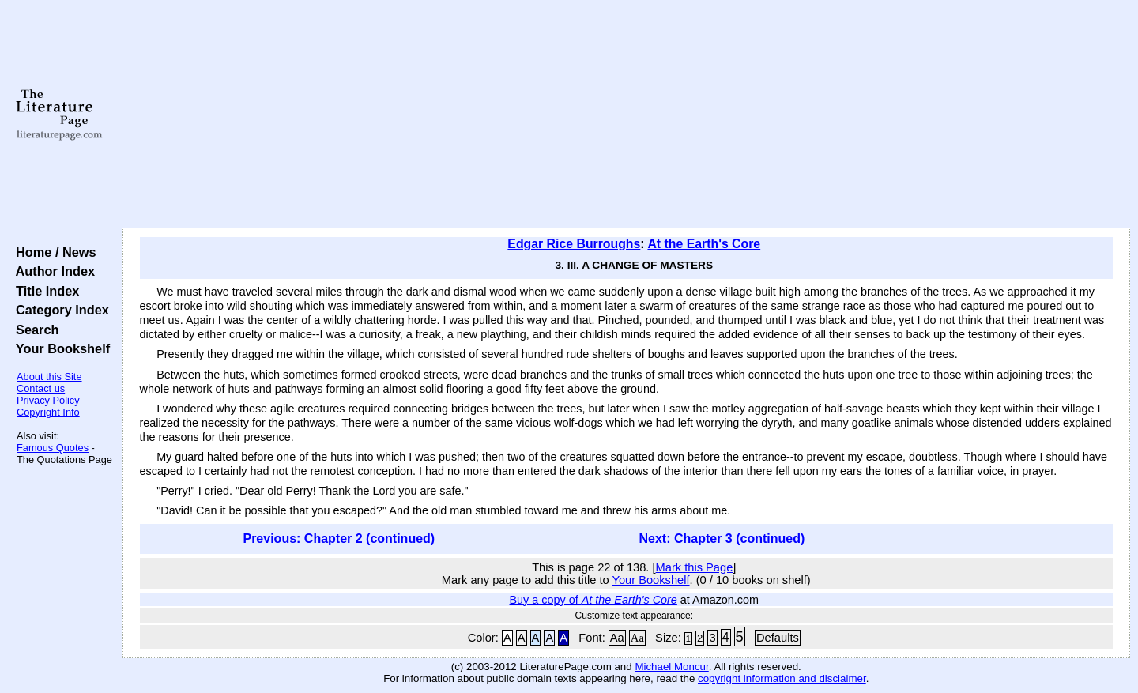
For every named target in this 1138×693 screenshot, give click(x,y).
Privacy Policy (48, 400)
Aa (617, 637)
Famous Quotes (53, 448)
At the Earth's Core (703, 243)
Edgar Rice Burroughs (573, 243)
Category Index (59, 310)
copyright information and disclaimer (782, 678)
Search (33, 329)
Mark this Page (694, 567)
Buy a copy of (593, 599)
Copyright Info (48, 412)
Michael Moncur (671, 666)
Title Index (44, 291)
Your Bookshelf (59, 348)
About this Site (49, 376)
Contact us (41, 388)
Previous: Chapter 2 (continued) (339, 538)
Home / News (52, 252)
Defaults (777, 637)
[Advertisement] (626, 114)
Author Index (52, 271)
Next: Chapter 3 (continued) (722, 538)
